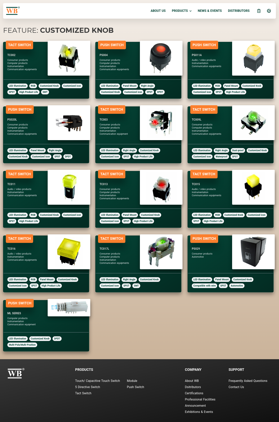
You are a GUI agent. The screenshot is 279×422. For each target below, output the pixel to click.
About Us (158, 11)
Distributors (239, 11)
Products (182, 11)
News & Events (210, 11)
